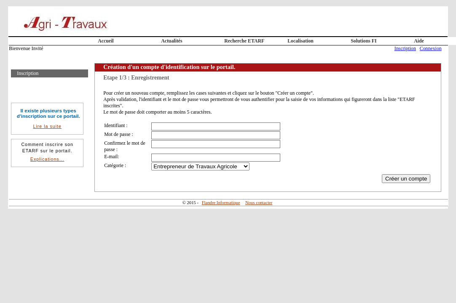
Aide (419, 41)
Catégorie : (115, 165)
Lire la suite (47, 126)
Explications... (47, 159)
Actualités (171, 41)
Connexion (431, 48)
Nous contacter (258, 202)
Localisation (300, 41)
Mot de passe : (118, 134)
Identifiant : (116, 125)
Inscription (405, 48)
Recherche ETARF (244, 41)
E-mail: (111, 156)
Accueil (105, 41)
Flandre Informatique (221, 202)
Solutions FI (363, 41)
